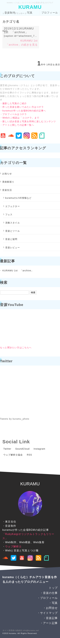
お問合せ (52, 607)
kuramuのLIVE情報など (18, 198)
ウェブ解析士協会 (13, 454)
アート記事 (50, 623)
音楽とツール (12, 231)
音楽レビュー (12, 247)
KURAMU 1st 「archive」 (17, 270)
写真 (29, 12)
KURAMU (30, 7)
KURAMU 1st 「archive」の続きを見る (23, 42)
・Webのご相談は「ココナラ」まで (19, 117)
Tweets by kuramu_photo (14, 419)
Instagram (39, 449)
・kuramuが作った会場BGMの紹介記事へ (23, 110)
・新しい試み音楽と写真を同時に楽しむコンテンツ (28, 121)
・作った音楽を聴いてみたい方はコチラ (22, 107)
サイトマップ (49, 612)
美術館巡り (8, 182)
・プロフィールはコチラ (13, 114)
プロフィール (49, 12)
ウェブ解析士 (13, 546)
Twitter (7, 449)
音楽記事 (52, 618)
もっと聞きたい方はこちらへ (16, 347)
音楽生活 (7, 190)
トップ (5, 13)
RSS (29, 454)
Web (5, 31)
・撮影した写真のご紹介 (13, 103)
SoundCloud (22, 449)
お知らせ (7, 173)
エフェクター (12, 206)
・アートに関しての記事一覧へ (17, 125)
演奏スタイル (12, 222)
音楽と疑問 (11, 239)
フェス (9, 214)
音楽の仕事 (50, 593)
